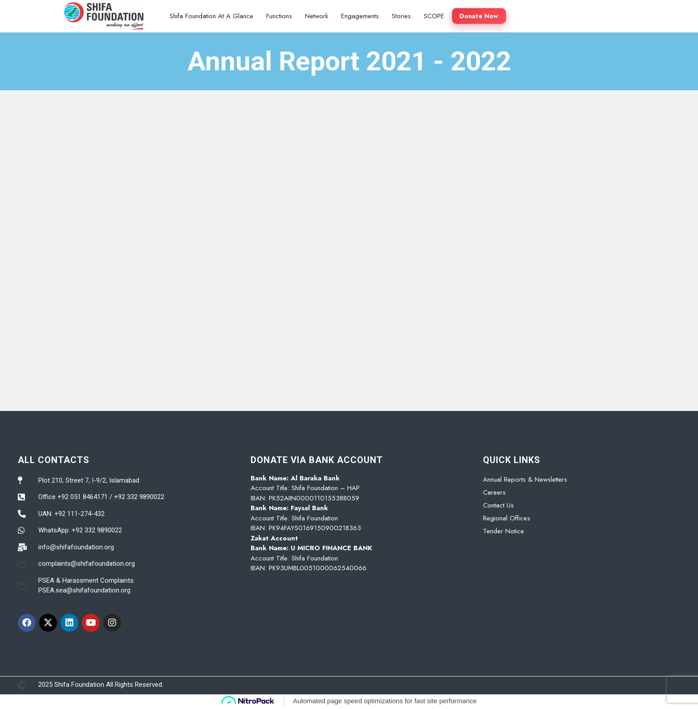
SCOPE (434, 16)
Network (316, 16)
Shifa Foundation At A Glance (211, 16)
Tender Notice (503, 531)
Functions (279, 16)
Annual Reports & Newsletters (525, 479)
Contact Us (498, 505)
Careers (494, 492)
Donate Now (479, 16)
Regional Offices (506, 518)
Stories (401, 16)
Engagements (360, 16)
